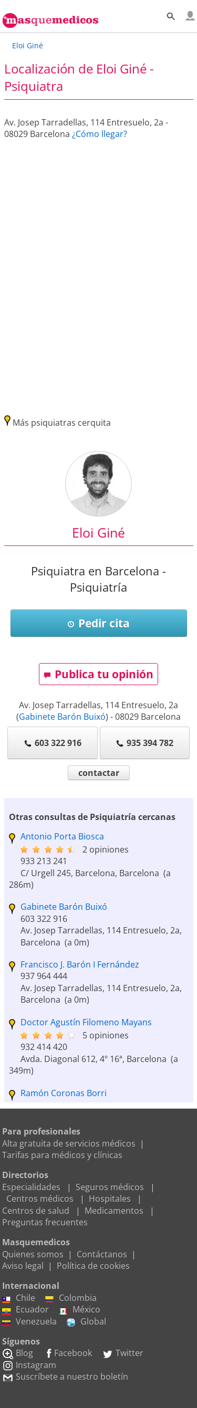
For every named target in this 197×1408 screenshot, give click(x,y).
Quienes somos (33, 1254)
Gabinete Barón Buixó (62, 716)
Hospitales (110, 1198)
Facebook (67, 1353)
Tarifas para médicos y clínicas (62, 1155)
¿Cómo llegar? (99, 134)
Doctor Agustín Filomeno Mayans (86, 1022)
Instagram (29, 1365)
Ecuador (25, 1309)
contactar (98, 773)
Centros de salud (35, 1210)
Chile (18, 1298)
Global (86, 1321)
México (79, 1309)
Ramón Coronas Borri (63, 1093)
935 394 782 (144, 743)
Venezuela (29, 1321)
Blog (17, 1353)
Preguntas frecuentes (45, 1222)
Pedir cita (98, 623)
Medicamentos (114, 1210)
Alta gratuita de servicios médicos (69, 1143)
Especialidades (31, 1187)
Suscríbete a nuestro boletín (65, 1376)
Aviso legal (23, 1266)
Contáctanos (102, 1254)
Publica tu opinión (98, 674)
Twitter (122, 1353)
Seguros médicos (110, 1187)
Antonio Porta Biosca (62, 836)
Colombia (71, 1298)
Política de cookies (93, 1266)
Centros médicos (40, 1198)
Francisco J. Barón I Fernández (79, 964)
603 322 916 (52, 743)
